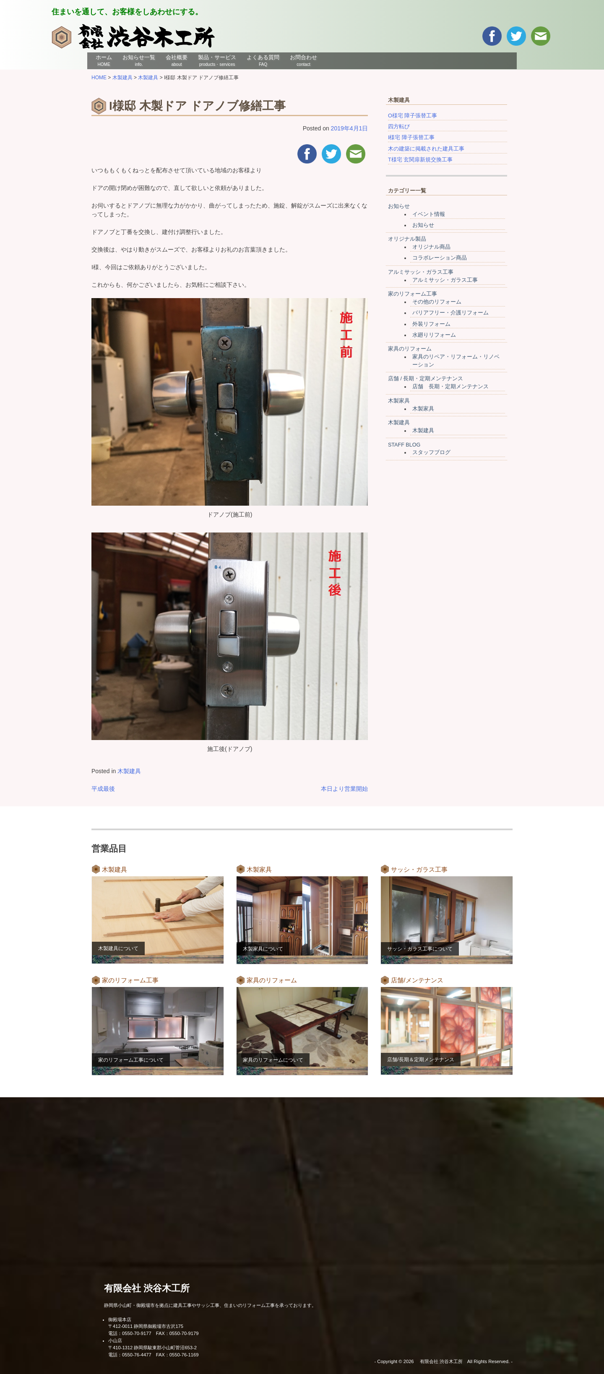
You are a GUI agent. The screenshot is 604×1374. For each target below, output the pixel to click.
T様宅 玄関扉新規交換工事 (420, 160)
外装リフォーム (431, 324)
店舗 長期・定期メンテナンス (450, 387)
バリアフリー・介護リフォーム (450, 313)
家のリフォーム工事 (412, 294)
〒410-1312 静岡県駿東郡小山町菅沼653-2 (152, 1347)
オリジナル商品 (431, 247)
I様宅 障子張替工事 (411, 137)
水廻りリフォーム (434, 335)
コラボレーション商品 (439, 258)
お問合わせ (303, 60)
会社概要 (176, 60)
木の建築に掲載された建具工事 (426, 149)
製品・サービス (217, 60)
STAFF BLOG (404, 445)
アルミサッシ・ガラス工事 (420, 272)
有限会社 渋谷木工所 (147, 1288)
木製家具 (399, 401)
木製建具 (129, 771)
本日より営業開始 (344, 788)
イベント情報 (428, 214)
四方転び (399, 127)
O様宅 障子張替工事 (412, 116)
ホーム (104, 60)
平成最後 (103, 788)
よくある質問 (263, 60)
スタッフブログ (431, 452)
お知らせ (399, 206)
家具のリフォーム (410, 349)
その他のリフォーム (436, 302)
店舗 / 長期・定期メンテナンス (425, 379)
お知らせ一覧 (138, 60)
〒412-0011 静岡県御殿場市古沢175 (145, 1326)
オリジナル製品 (407, 239)
